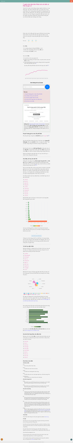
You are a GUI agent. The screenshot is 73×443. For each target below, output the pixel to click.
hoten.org (47, 416)
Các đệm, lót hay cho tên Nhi (31, 95)
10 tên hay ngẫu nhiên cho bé (31, 97)
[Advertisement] (36, 25)
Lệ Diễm (26, 253)
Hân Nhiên (26, 350)
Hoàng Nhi (26, 190)
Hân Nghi (26, 346)
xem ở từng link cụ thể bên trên (32, 330)
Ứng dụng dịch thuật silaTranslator (37, 124)
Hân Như (26, 345)
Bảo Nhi (26, 181)
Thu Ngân (26, 267)
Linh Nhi (26, 195)
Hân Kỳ (25, 352)
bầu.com (3, 1)
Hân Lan (26, 353)
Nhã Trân (26, 264)
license (32, 439)
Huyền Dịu (26, 266)
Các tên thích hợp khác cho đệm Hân (33, 99)
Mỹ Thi (25, 269)
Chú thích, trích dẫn (29, 101)
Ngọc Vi (26, 262)
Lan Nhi (26, 186)
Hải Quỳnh (26, 257)
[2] (48, 135)
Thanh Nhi (26, 188)
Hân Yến (26, 355)
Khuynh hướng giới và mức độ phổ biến (33, 94)
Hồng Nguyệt (27, 255)
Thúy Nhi (26, 193)
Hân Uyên (26, 348)
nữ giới (45, 135)
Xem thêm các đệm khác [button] (36, 235)
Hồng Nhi (26, 184)
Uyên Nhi (26, 183)
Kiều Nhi (26, 192)
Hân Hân (26, 341)
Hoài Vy (26, 258)
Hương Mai (26, 260)
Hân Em (26, 357)
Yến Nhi (26, 179)
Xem (47, 86)
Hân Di (25, 343)
